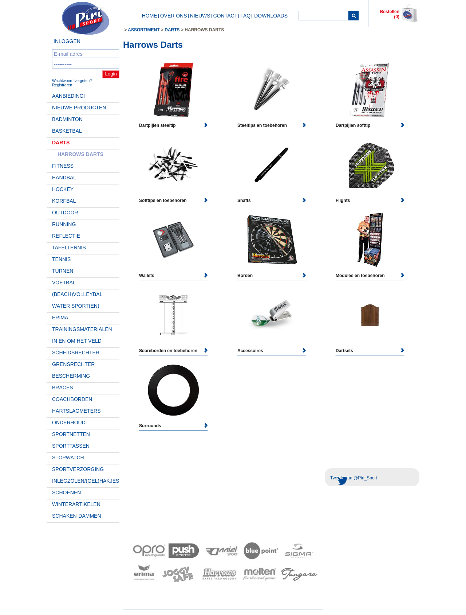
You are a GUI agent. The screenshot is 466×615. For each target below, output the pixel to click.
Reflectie (66, 236)
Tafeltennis (69, 247)
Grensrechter (73, 364)
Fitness (63, 166)
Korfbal (64, 201)
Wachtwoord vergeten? (72, 80)
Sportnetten (71, 434)
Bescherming (71, 376)
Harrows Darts (80, 154)
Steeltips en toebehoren (262, 125)
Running (64, 224)
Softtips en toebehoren (163, 200)
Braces (62, 387)
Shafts (244, 200)
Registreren (62, 85)
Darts (61, 142)
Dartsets (344, 350)
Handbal (64, 177)
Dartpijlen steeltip (157, 125)
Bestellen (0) (389, 14)
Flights (343, 200)
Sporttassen (71, 446)
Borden (245, 275)
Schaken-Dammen (76, 516)
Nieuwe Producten (79, 107)
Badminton (67, 119)
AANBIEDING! (68, 96)
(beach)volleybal (77, 294)
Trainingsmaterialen (82, 329)
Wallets (146, 275)
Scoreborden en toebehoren (168, 350)
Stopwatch (68, 457)
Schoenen (66, 492)
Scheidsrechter (75, 352)
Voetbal (64, 282)
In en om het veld (77, 341)
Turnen (62, 271)
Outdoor (65, 212)
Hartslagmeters (76, 411)
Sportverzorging (78, 469)
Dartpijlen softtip (353, 125)
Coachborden (72, 399)
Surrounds (150, 425)
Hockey (63, 189)
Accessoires (250, 350)
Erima (60, 317)
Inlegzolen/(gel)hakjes (85, 481)
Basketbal (67, 131)
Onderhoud (69, 422)
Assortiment (143, 29)
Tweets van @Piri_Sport (353, 477)
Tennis (61, 259)
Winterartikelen (76, 504)
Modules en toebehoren (360, 275)
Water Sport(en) (75, 306)
